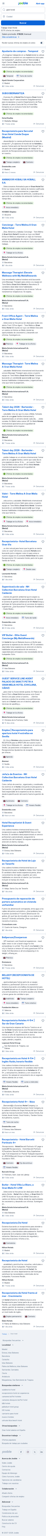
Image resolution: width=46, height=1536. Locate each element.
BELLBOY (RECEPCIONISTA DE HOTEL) (18, 977)
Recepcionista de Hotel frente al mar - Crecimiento (19, 1294)
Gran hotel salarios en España (13, 1430)
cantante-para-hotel (10, 1414)
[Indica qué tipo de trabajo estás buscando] (23, 10)
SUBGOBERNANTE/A (13, 93)
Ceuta (4, 1373)
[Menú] (3, 3)
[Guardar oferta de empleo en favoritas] (43, 51)
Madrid (4, 1349)
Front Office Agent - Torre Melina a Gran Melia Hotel (20, 317)
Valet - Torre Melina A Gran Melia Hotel (19, 495)
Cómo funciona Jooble (11, 1476)
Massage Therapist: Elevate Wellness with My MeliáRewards (19, 274)
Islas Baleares (7, 1363)
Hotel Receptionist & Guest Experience (16, 824)
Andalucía (6, 1377)
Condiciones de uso (9, 1513)
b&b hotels (6, 1403)
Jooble (16, 1533)
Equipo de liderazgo (9, 1473)
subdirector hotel (8, 1390)
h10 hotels (6, 1410)
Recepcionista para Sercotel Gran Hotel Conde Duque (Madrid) (17, 134)
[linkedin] (41, 1452)
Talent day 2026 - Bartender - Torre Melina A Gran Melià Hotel (19, 408)
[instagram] (27, 1452)
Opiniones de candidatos (11, 1480)
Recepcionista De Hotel (14, 1222)
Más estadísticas (11, 37)
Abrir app (40, 3)
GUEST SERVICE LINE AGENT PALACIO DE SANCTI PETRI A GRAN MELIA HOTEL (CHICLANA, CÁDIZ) (19, 683)
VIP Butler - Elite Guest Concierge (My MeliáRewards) (18, 637)
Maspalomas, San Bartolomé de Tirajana (17, 1380)
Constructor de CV (9, 1523)
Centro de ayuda (8, 1466)
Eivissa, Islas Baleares (10, 1353)
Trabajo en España (9, 1510)
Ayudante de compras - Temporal (20, 51)
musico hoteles (8, 1417)
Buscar (23, 23)
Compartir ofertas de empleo (13, 1496)
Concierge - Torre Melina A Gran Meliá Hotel (19, 226)
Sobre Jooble (7, 1463)
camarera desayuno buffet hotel (14, 1400)
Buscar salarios (8, 1520)
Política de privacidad (10, 1516)
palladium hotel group (10, 1407)
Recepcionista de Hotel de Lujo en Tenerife (19, 862)
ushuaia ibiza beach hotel (12, 1420)
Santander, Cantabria (10, 1370)
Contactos (6, 1470)
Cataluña (5, 1359)
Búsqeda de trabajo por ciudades (15, 1443)
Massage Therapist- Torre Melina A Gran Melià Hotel (20, 365)
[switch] (42, 43)
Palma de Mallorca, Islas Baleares (15, 1366)
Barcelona (6, 1356)
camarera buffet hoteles (11, 1396)
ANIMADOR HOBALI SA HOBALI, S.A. (18, 181)
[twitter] (34, 1452)
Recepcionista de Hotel (14, 1260)
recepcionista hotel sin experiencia (15, 1393)
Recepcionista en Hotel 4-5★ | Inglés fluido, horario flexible (18, 1060)
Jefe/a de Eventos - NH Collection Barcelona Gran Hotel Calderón (19, 777)
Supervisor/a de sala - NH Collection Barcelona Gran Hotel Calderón (19, 589)
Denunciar (38, 86)
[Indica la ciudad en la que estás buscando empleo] (23, 16)
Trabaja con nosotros (10, 1483)
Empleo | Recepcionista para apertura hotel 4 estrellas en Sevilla (17, 733)
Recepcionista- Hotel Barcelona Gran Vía (19, 543)
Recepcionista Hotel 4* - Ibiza (18, 1101)
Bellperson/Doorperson (14, 937)
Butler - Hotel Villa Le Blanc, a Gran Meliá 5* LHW (18, 1186)
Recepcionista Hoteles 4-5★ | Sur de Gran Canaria (18, 1022)
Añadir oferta (7, 1493)
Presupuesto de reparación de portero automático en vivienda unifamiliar (19, 901)
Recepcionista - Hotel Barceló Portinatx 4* (18, 1141)
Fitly (3, 1527)
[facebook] (21, 1452)
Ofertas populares (9, 1440)
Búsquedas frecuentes (13, 1340)
